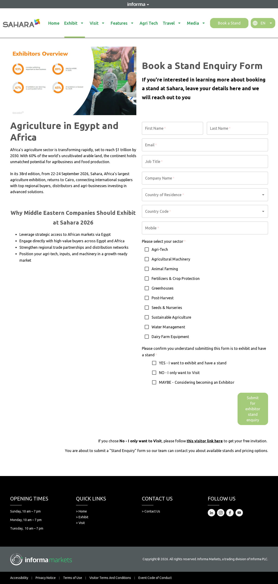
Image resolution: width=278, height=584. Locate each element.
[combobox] (198, 194)
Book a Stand (229, 23)
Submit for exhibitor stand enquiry (252, 409)
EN (263, 23)
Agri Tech (149, 23)
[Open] (263, 195)
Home (53, 23)
